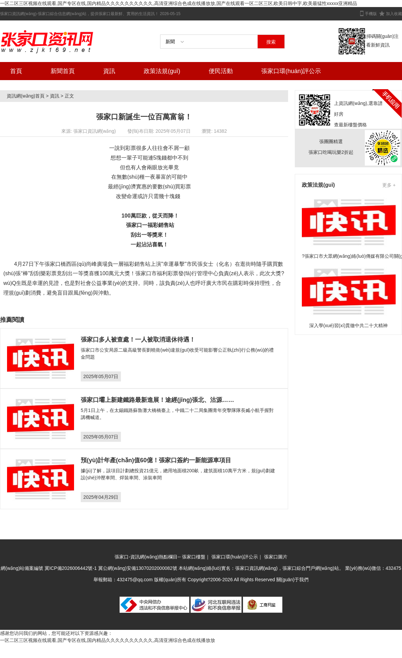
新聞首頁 (63, 71)
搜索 (271, 42)
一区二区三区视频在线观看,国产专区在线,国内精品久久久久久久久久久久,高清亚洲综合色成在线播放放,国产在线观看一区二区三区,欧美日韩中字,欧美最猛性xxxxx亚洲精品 (178, 3)
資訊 (109, 71)
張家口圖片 (275, 556)
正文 (69, 96)
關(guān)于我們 (292, 579)
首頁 (16, 71)
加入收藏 (394, 13)
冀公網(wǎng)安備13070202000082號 (137, 568)
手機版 (371, 13)
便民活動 (221, 71)
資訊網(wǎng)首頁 (26, 96)
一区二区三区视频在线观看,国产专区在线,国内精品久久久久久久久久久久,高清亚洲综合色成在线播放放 (107, 640)
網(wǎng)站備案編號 (23, 568)
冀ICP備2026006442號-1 (71, 568)
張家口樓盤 (193, 556)
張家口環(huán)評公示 (291, 71)
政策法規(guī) (162, 71)
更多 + (389, 185)
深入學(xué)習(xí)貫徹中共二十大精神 (348, 325)
